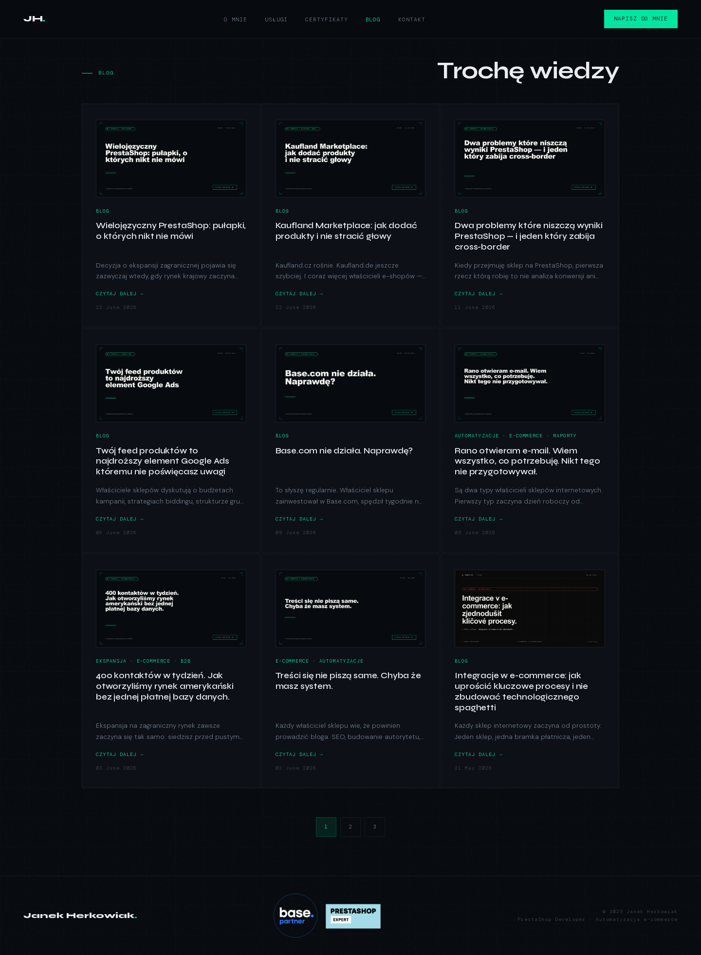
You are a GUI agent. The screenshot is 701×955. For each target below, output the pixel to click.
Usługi (276, 19)
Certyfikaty (326, 19)
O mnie (235, 19)
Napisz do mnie (641, 18)
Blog (373, 19)
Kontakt (411, 19)
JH (34, 19)
